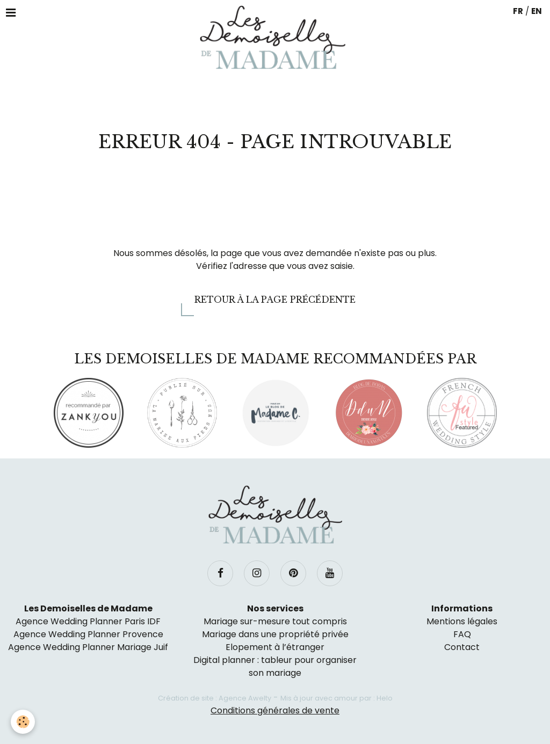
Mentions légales (461, 621)
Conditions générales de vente (275, 710)
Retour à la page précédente (275, 299)
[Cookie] (23, 722)
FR (518, 11)
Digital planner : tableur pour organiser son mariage (275, 666)
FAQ (462, 634)
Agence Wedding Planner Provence (88, 634)
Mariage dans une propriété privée (275, 634)
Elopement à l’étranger (275, 647)
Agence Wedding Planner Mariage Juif (88, 647)
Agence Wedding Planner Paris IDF (88, 621)
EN (536, 11)
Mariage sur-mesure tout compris (275, 621)
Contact (462, 647)
